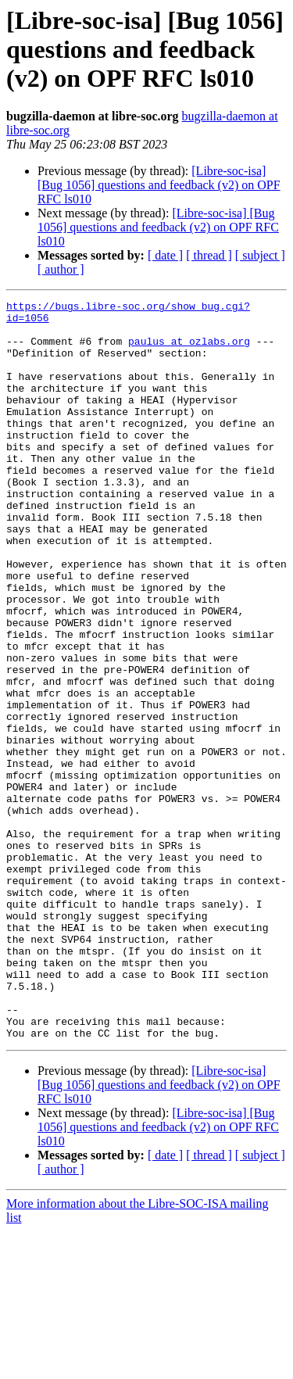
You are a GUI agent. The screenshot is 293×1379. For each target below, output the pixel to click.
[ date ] (165, 255)
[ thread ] (209, 255)
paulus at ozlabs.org (189, 350)
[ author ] (61, 269)
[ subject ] (260, 255)
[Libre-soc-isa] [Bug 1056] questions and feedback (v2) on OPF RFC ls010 (159, 185)
